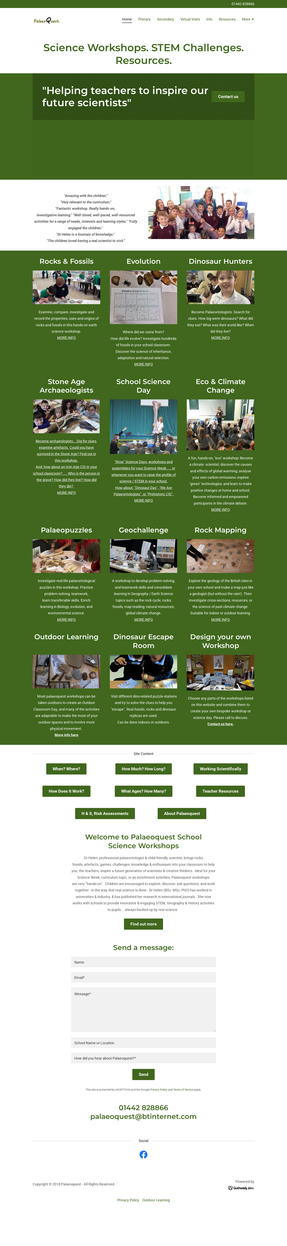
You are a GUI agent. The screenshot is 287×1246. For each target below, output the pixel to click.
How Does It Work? (66, 791)
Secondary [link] (165, 19)
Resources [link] (227, 19)
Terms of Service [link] (183, 1089)
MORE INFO (66, 338)
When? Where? (66, 769)
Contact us (228, 96)
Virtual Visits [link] (190, 19)
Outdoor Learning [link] (156, 1200)
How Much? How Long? (143, 769)
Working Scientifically (220, 769)
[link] (47, 19)
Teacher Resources (220, 791)
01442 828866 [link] (243, 4)
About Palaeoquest (182, 813)
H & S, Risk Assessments (105, 813)
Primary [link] (144, 19)
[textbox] (143, 962)
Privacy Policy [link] (158, 1089)
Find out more (143, 924)
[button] (248, 20)
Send (143, 1074)
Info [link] (209, 19)
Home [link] (127, 19)
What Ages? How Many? (143, 791)
